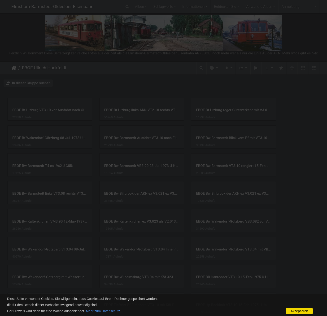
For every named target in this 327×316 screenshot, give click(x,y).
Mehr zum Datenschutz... (104, 311)
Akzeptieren (299, 311)
